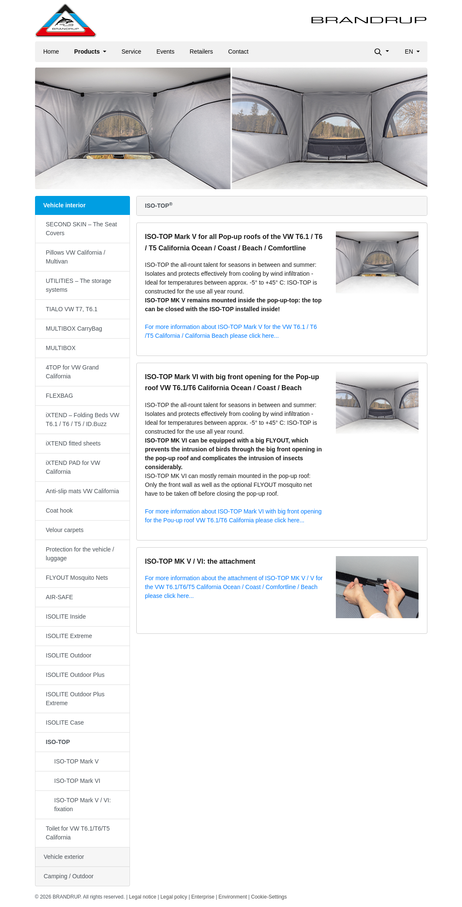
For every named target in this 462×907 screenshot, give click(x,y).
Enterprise (202, 897)
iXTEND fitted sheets (73, 443)
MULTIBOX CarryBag (74, 328)
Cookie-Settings (269, 897)
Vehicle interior (64, 205)
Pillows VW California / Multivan (75, 257)
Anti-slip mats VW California (82, 491)
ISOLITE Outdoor (69, 655)
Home (51, 51)
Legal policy (173, 897)
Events (166, 51)
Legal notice (143, 897)
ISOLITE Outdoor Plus (75, 674)
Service (131, 51)
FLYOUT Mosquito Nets (77, 577)
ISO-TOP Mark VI (77, 780)
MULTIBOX (61, 348)
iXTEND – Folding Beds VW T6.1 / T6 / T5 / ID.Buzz (82, 419)
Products (88, 51)
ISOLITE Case (65, 722)
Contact (238, 51)
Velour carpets (65, 530)
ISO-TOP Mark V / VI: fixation (82, 804)
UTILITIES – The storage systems (78, 285)
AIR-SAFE (59, 597)
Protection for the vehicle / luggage (80, 554)
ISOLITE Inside (66, 616)
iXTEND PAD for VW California (73, 467)
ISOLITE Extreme (69, 636)
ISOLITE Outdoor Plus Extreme (75, 698)
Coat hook (59, 510)
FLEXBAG (59, 395)
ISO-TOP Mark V (76, 761)
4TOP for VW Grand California (72, 372)
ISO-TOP (58, 742)
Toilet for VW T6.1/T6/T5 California (78, 833)
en (410, 51)
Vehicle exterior (64, 856)
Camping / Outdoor (69, 876)
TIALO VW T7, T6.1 (71, 309)
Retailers (201, 51)
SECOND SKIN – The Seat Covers (81, 228)
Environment (233, 897)
